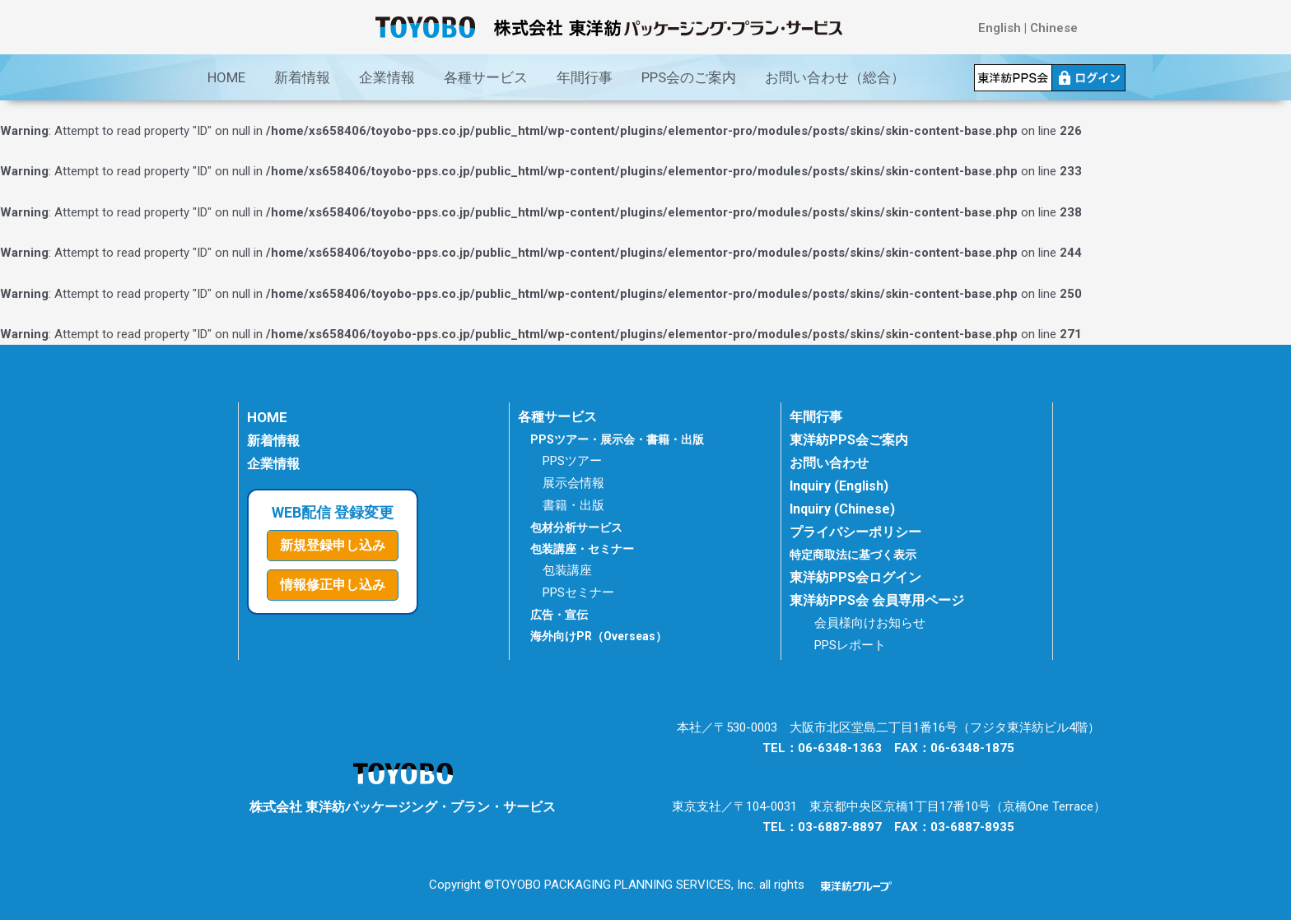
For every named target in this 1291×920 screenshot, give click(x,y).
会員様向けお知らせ (869, 623)
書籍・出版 (573, 505)
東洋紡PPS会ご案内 (849, 440)
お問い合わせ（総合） (835, 77)
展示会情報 (573, 483)
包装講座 (567, 570)
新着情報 (302, 77)
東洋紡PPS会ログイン (855, 577)
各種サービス (486, 77)
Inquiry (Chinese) (842, 509)
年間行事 (585, 77)
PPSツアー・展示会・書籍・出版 (617, 439)
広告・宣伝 (559, 614)
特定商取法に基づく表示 (857, 554)
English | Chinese (1028, 28)
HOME (226, 77)
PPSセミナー (578, 592)
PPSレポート (850, 645)
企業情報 (387, 77)
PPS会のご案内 (688, 77)
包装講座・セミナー (582, 548)
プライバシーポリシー (855, 532)
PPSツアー (572, 460)
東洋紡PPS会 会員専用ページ (877, 600)
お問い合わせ (829, 463)
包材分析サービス (576, 527)
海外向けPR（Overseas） (598, 636)
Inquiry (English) (839, 486)
